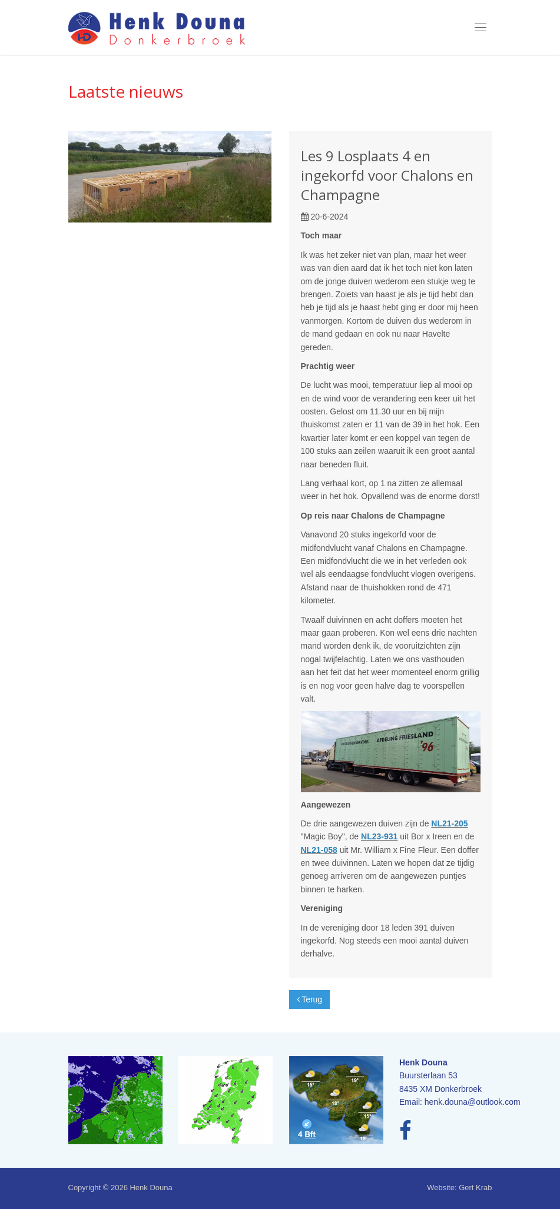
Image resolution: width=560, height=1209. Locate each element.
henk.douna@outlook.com (473, 1102)
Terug (310, 999)
